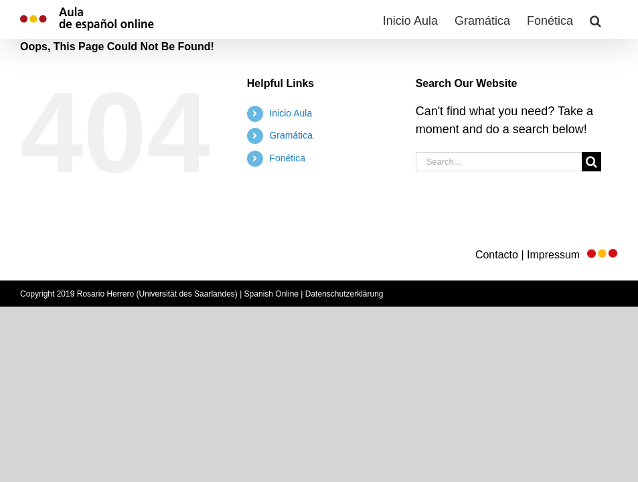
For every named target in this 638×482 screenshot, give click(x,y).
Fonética (287, 158)
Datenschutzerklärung (344, 294)
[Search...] (499, 161)
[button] (595, 19)
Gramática (291, 135)
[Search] (591, 161)
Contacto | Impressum (546, 254)
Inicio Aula (290, 113)
